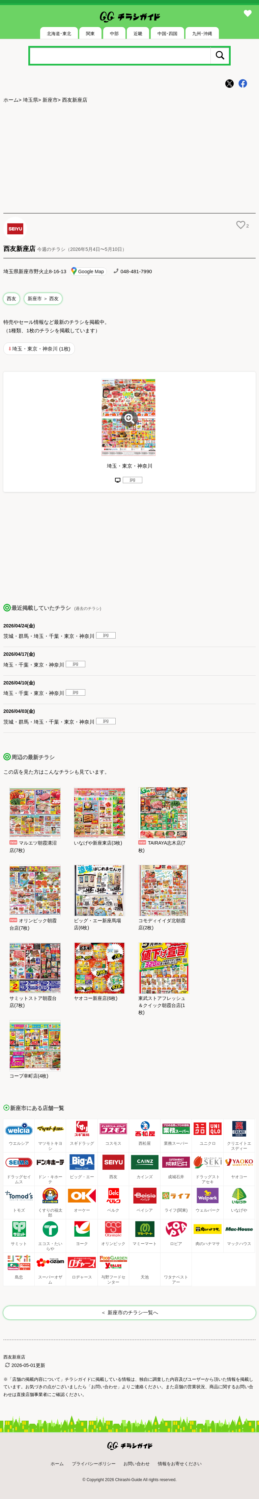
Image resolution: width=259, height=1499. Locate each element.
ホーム (11, 100)
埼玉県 (30, 100)
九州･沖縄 (202, 33)
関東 (90, 33)
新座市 (50, 100)
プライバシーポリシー (94, 1463)
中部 (114, 33)
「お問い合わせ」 (104, 1386)
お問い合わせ (136, 1463)
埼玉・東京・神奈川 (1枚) (41, 349)
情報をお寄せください (180, 1463)
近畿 (138, 33)
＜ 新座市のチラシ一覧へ (129, 1312)
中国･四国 (167, 33)
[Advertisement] (129, 159)
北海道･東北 (59, 33)
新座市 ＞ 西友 (43, 298)
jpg (132, 479)
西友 (11, 298)
